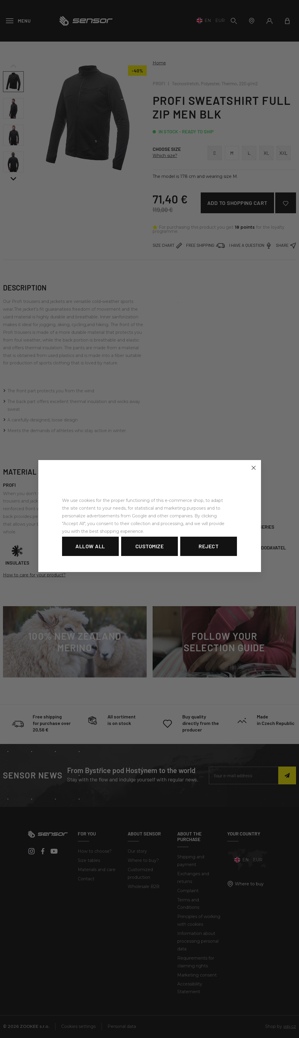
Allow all (90, 546)
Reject (209, 546)
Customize (149, 546)
